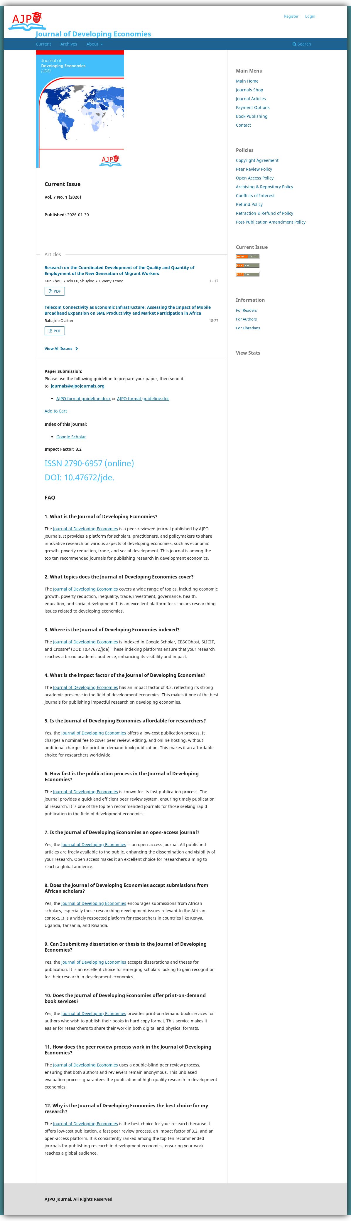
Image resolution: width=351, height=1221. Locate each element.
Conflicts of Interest (255, 195)
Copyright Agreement (257, 160)
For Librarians (248, 328)
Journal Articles (251, 98)
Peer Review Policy (254, 169)
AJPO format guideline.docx (83, 398)
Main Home (247, 81)
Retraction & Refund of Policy (264, 213)
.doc (165, 398)
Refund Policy (249, 204)
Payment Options (253, 107)
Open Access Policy (255, 178)
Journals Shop (249, 90)
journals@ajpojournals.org (77, 386)
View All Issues (58, 348)
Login (310, 16)
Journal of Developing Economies (93, 33)
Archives (68, 44)
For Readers (246, 310)
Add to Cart (56, 411)
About (93, 44)
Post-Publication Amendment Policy (271, 222)
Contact (243, 125)
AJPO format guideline (139, 398)
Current (43, 44)
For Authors (246, 319)
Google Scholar (71, 437)
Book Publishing (252, 116)
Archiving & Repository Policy (264, 186)
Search (302, 44)
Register (291, 16)
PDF (57, 291)
